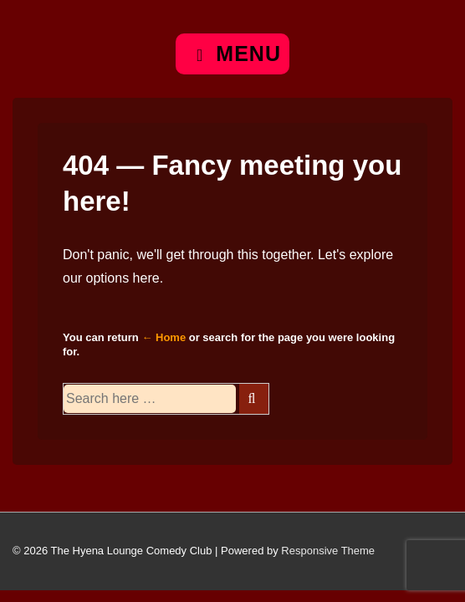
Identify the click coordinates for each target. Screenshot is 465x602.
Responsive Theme (328, 550)
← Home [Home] (163, 337)
